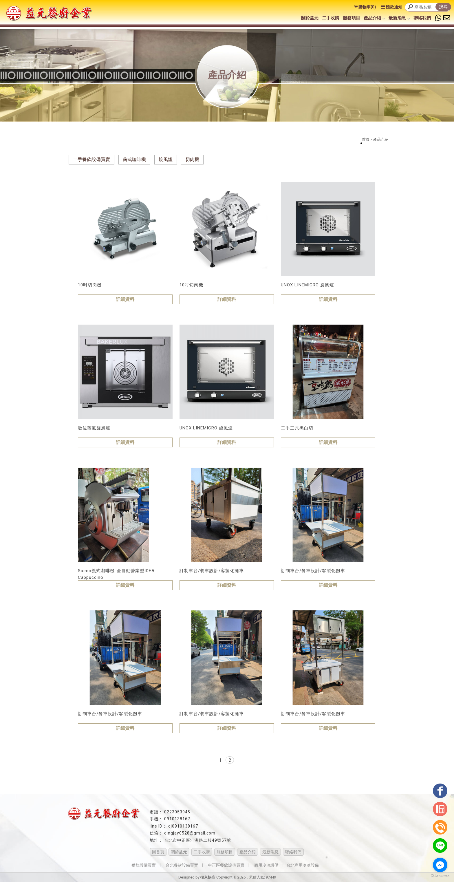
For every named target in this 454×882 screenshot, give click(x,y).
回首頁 (158, 852)
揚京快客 (207, 877)
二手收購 (330, 18)
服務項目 (351, 18)
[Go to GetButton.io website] (440, 876)
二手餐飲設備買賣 (91, 159)
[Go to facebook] (440, 865)
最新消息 (399, 18)
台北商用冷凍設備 (302, 865)
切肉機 (192, 159)
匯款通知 (391, 7)
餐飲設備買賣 (143, 865)
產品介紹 (374, 18)
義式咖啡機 (134, 159)
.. (247, 877)
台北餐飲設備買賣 (182, 865)
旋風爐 (166, 159)
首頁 (365, 139)
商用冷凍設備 (266, 865)
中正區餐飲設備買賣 (226, 865)
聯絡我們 (422, 18)
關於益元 (309, 18)
